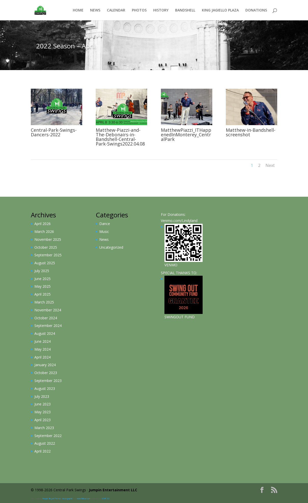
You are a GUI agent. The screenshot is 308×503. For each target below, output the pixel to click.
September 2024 (48, 325)
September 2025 (48, 255)
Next (270, 165)
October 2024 (45, 317)
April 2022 (42, 451)
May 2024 (42, 349)
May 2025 (42, 286)
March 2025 (44, 302)
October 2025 (45, 247)
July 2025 (41, 270)
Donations (256, 10)
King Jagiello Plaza (220, 10)
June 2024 (42, 341)
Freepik (45, 498)
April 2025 (42, 294)
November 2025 (47, 239)
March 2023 (44, 427)
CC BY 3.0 (105, 498)
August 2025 (44, 262)
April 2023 (42, 419)
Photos (139, 10)
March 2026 (44, 231)
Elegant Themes (55, 498)
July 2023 (41, 396)
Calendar (116, 10)
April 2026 (42, 223)
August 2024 (44, 333)
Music (104, 231)
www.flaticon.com (83, 498)
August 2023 (44, 388)
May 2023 (42, 411)
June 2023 (42, 404)
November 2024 (47, 310)
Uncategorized (111, 247)
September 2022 (48, 435)
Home (78, 10)
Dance (104, 223)
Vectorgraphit (67, 498)
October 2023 (45, 372)
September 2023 (48, 380)
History (161, 10)
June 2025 (42, 278)
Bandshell (185, 10)
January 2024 (45, 364)
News (95, 10)
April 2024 (42, 357)
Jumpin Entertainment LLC (113, 489)
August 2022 (44, 443)
